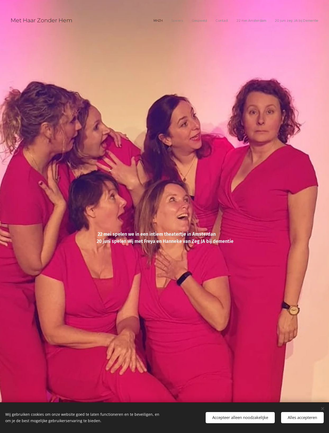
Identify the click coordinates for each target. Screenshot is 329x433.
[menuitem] (277, 21)
